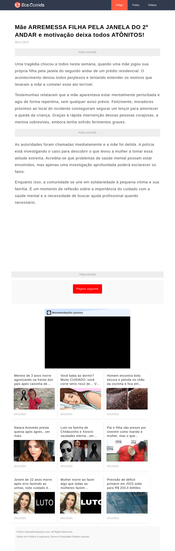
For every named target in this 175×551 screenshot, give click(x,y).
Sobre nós (22, 536)
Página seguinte (87, 288)
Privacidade (65, 536)
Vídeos (152, 5)
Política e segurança (39, 536)
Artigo (119, 5)
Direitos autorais (80, 536)
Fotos (135, 5)
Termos (54, 536)
